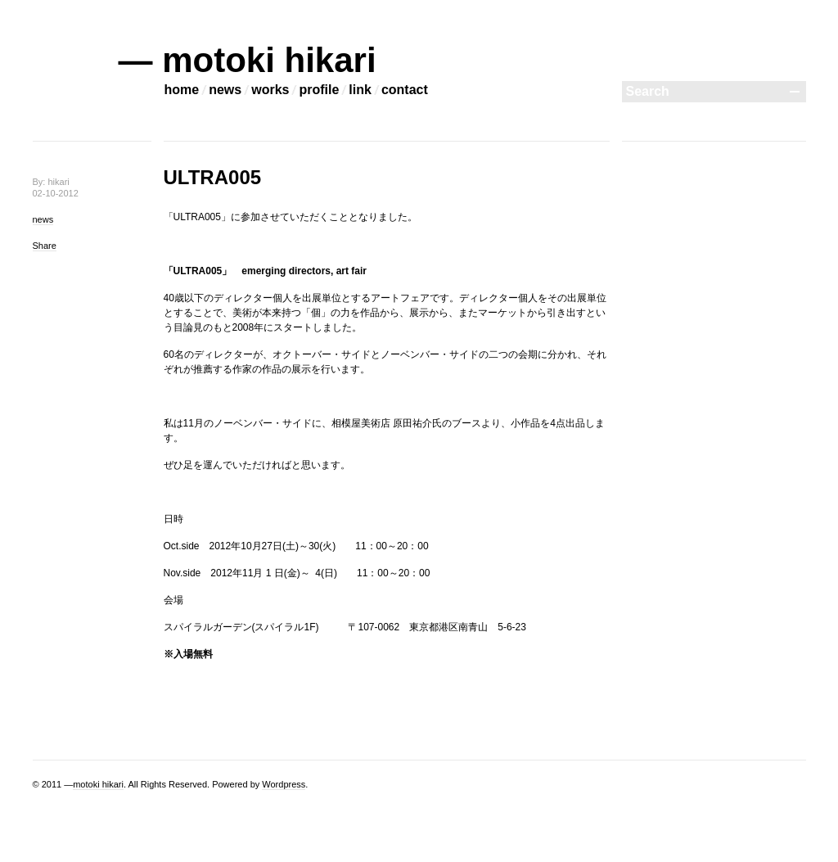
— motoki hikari (247, 60)
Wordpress (283, 784)
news (225, 90)
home (182, 90)
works (270, 90)
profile (319, 90)
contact (404, 90)
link (360, 90)
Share (44, 245)
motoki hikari (98, 784)
